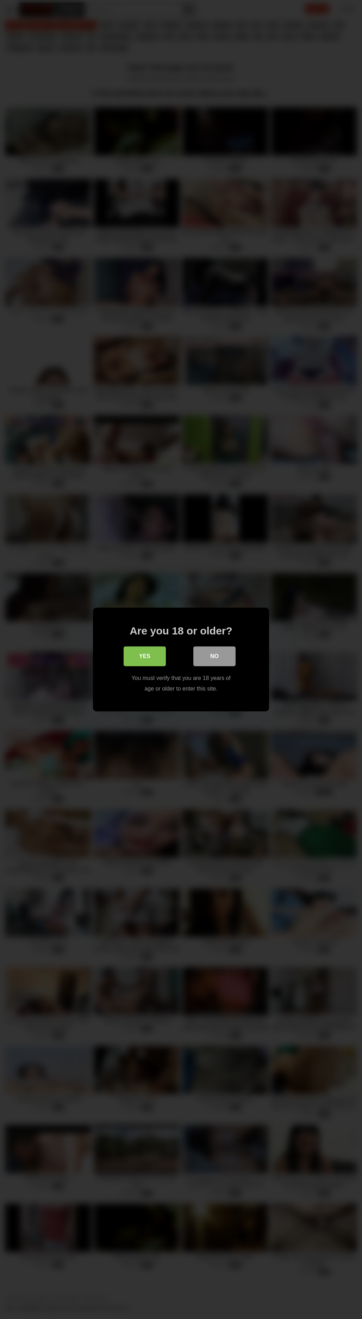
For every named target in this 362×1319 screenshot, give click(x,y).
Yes (144, 656)
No (214, 656)
